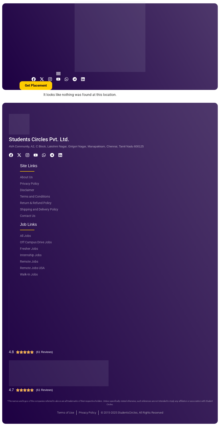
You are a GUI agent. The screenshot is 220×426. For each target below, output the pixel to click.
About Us (26, 177)
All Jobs (25, 236)
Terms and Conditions (35, 196)
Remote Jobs (29, 261)
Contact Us (27, 216)
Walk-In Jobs (29, 274)
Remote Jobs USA (32, 268)
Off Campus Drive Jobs (36, 242)
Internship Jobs (31, 255)
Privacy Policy (29, 183)
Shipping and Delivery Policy (39, 209)
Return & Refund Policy (36, 203)
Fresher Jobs (29, 248)
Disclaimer (27, 190)
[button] (58, 73)
